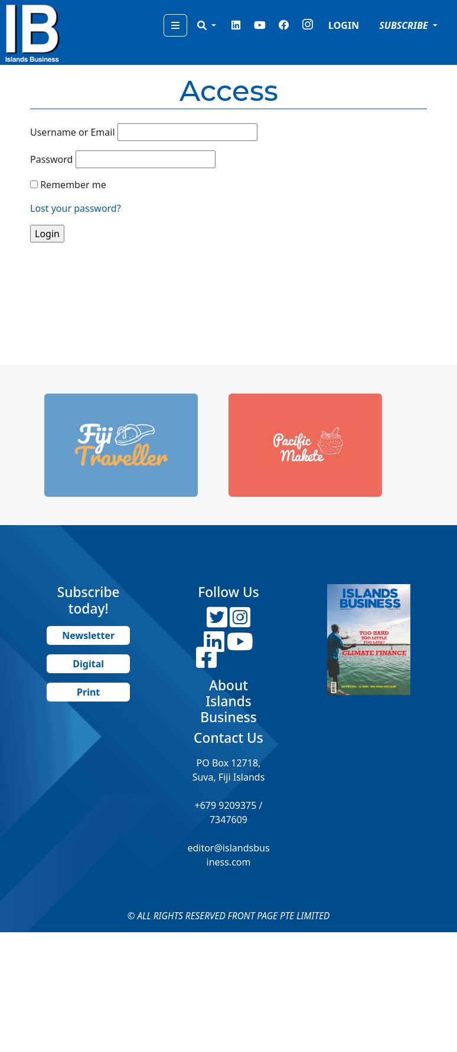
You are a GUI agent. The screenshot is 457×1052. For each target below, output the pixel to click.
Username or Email (72, 132)
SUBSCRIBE (404, 25)
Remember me (73, 184)
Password (51, 159)
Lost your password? (75, 208)
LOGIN (343, 25)
